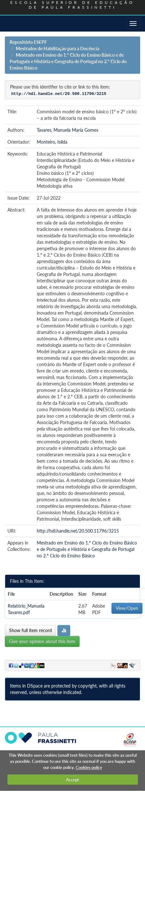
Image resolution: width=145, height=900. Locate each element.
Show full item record (30, 630)
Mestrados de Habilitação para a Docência (57, 48)
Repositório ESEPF (28, 42)
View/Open (127, 608)
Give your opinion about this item (42, 641)
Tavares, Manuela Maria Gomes (67, 130)
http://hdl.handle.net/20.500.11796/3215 (78, 531)
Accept (72, 779)
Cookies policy (89, 767)
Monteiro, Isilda (52, 142)
